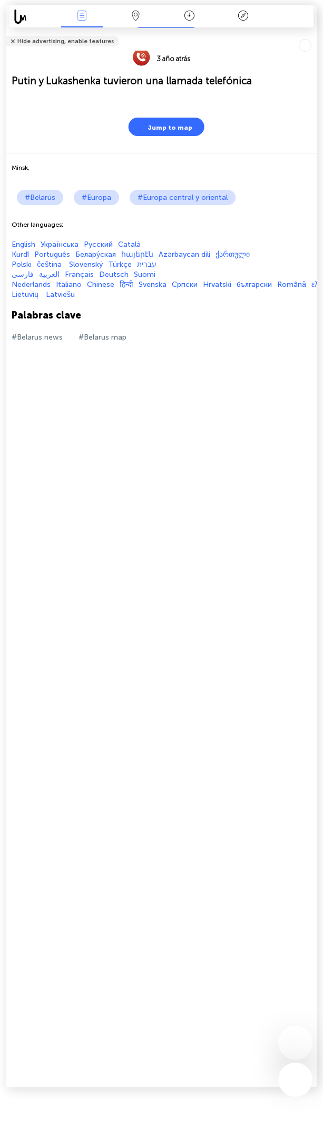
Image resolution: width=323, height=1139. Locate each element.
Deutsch (114, 274)
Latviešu (60, 294)
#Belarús (40, 197)
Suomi (144, 274)
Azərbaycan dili (184, 254)
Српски (185, 284)
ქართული (233, 254)
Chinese (100, 284)
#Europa (96, 197)
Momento (189, 16)
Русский (98, 244)
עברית (146, 264)
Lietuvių (26, 294)
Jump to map (163, 127)
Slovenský (86, 264)
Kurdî (20, 254)
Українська (60, 244)
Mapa (135, 16)
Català (129, 244)
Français (79, 274)
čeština (50, 264)
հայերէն (137, 254)
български (254, 284)
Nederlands (31, 284)
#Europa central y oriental (183, 197)
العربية (49, 274)
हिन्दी (126, 284)
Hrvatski (217, 284)
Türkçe (120, 264)
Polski (22, 264)
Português (52, 254)
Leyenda (243, 16)
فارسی (23, 274)
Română (291, 284)
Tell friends (312, 34)
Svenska (153, 284)
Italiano (69, 284)
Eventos (82, 16)
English (23, 244)
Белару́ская (95, 254)
